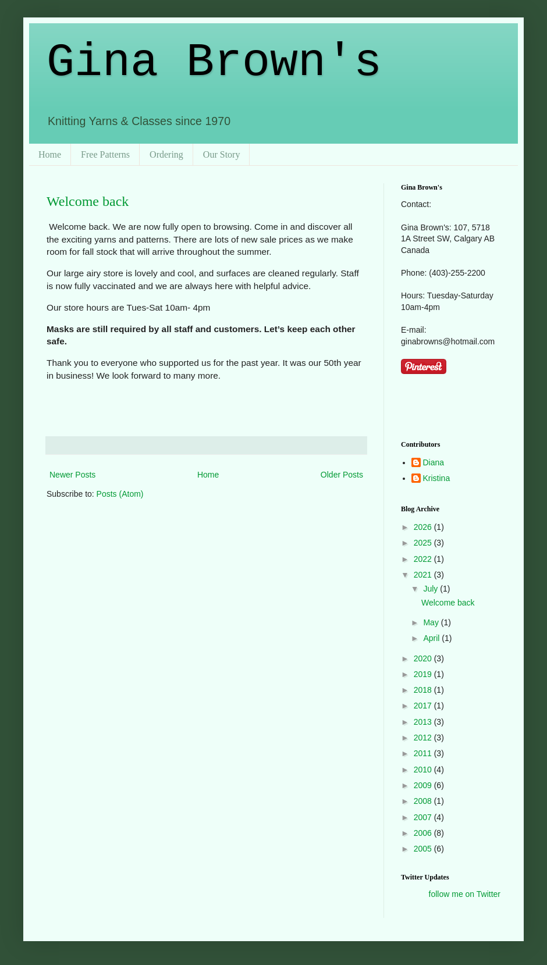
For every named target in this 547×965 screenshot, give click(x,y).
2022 (424, 559)
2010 (424, 769)
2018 (424, 690)
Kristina (436, 478)
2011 (424, 753)
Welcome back (88, 201)
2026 (424, 527)
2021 (424, 574)
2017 (424, 705)
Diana (434, 462)
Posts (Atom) (120, 493)
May (432, 622)
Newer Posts (72, 474)
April (432, 638)
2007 (424, 817)
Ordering (166, 154)
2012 (424, 737)
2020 (424, 658)
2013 (424, 722)
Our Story (221, 154)
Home (49, 154)
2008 (424, 801)
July (431, 588)
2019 (424, 674)
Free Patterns (105, 154)
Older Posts (342, 474)
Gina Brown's (214, 62)
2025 (424, 542)
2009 (424, 785)
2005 (424, 848)
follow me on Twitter (464, 894)
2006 (424, 833)
